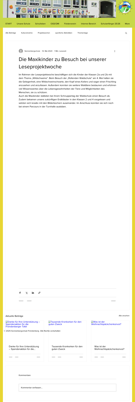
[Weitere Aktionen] (114, 51)
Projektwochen (44, 33)
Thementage (83, 33)
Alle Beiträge (11, 33)
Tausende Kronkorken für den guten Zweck (67, 347)
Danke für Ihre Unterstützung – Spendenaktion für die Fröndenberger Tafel (24, 347)
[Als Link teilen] (39, 292)
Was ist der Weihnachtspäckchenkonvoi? (109, 347)
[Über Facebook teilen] (20, 292)
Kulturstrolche (27, 33)
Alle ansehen (124, 316)
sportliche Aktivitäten (63, 33)
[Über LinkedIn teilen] (33, 292)
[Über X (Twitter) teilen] (26, 292)
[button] (126, 33)
